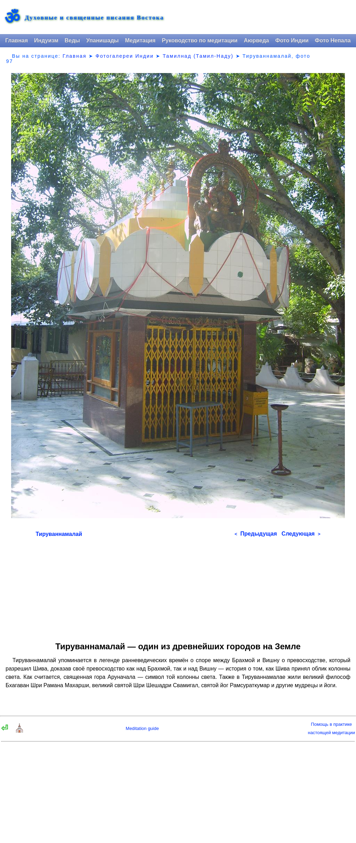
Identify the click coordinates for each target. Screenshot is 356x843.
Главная (16, 40)
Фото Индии (292, 40)
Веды (72, 40)
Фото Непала (333, 40)
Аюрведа (256, 40)
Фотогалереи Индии (125, 56)
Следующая (301, 534)
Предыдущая (256, 534)
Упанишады (102, 40)
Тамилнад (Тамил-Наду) (198, 56)
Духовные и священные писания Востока (94, 17)
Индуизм (46, 40)
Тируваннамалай (58, 534)
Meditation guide (142, 728)
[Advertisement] (178, 587)
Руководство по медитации (199, 40)
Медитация (140, 40)
